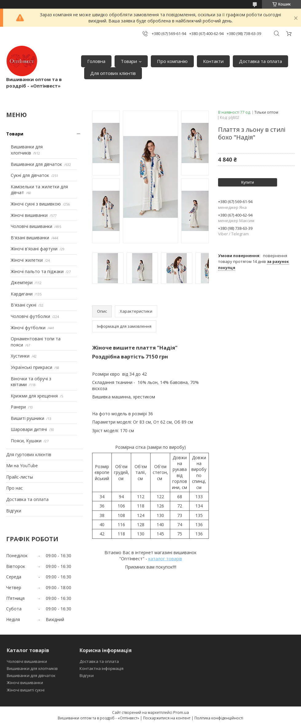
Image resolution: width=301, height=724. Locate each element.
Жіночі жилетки (27, 260)
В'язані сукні (23, 305)
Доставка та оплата (260, 61)
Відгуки (13, 511)
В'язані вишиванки (30, 238)
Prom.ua (181, 712)
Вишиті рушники (27, 418)
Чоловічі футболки (30, 316)
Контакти (213, 61)
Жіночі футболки (28, 328)
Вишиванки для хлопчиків (27, 150)
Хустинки (20, 356)
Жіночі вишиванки (29, 215)
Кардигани (22, 294)
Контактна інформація (101, 668)
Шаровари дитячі (29, 429)
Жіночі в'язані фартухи (34, 249)
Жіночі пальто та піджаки (37, 271)
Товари (129, 61)
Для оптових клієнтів (113, 73)
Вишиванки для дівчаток (36, 164)
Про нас (14, 488)
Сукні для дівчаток (30, 175)
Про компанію (172, 61)
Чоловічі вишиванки (31, 226)
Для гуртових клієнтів (28, 454)
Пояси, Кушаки (26, 441)
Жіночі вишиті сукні (26, 690)
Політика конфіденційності (218, 718)
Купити (247, 182)
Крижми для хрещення (34, 396)
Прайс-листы (19, 477)
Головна (96, 61)
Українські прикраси (31, 367)
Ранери (18, 407)
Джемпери (22, 282)
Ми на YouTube (22, 465)
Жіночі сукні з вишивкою (36, 204)
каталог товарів (165, 559)
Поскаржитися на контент (166, 718)
